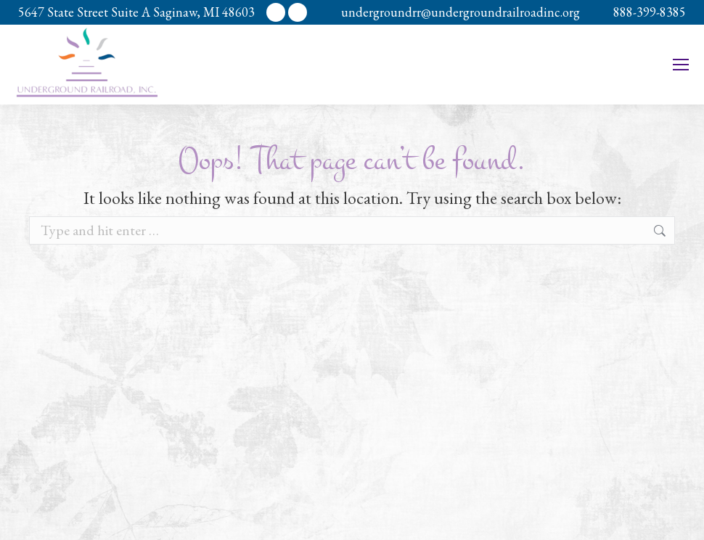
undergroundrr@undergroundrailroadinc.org (460, 12)
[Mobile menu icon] (680, 64)
